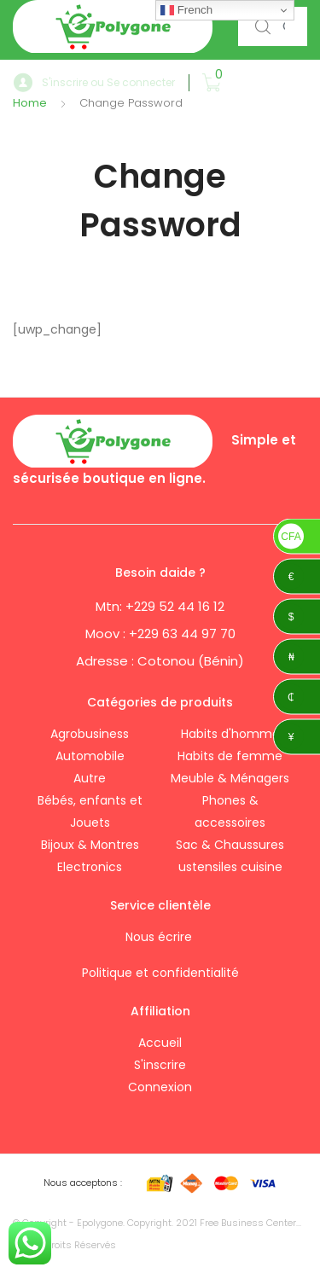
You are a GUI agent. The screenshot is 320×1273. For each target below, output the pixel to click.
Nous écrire (160, 936)
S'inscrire (160, 1064)
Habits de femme (229, 755)
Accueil (160, 1042)
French (186, 10)
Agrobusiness (89, 733)
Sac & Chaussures (230, 844)
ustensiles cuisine (230, 866)
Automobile (90, 755)
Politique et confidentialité (160, 972)
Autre (89, 778)
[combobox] (272, 27)
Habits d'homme (230, 733)
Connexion (160, 1087)
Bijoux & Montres (90, 844)
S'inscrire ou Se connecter (94, 83)
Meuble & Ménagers (230, 778)
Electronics (89, 866)
